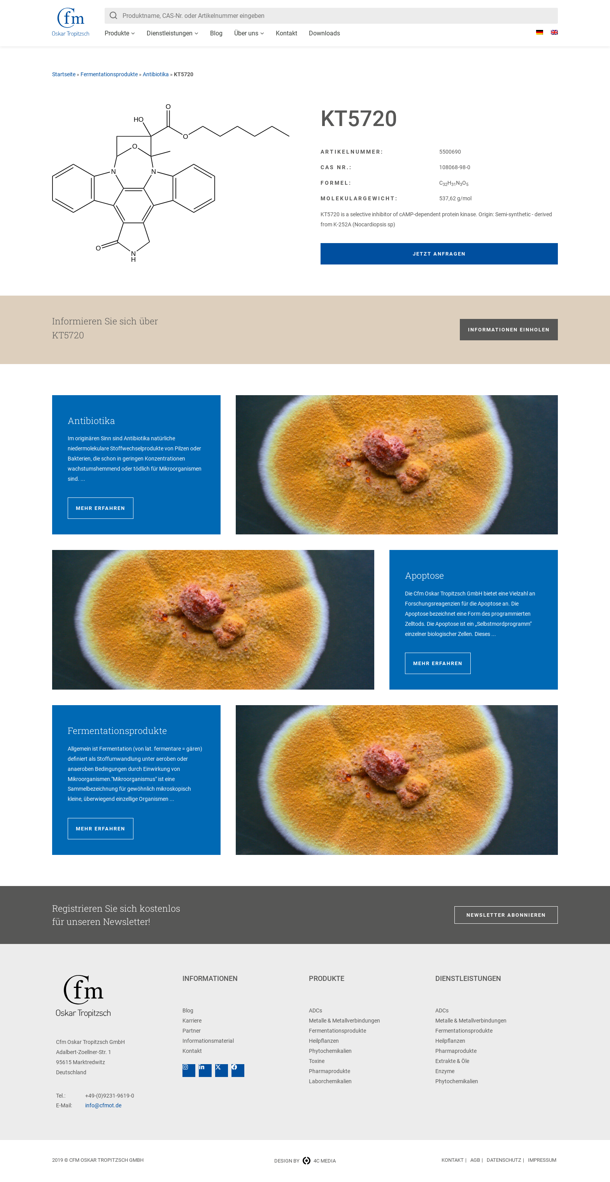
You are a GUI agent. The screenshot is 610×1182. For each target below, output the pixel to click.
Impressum (542, 1160)
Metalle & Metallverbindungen (344, 1020)
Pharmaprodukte (329, 1071)
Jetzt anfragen (439, 254)
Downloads (324, 33)
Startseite (63, 74)
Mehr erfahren (100, 508)
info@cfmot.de (103, 1105)
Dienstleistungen (170, 33)
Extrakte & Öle (452, 1061)
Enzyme (444, 1071)
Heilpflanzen (324, 1041)
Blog (216, 33)
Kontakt (286, 33)
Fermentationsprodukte (109, 74)
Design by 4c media (305, 1161)
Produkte (117, 33)
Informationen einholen (509, 330)
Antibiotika (156, 74)
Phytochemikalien (330, 1051)
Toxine (316, 1061)
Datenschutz (504, 1160)
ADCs (315, 1010)
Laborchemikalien (330, 1081)
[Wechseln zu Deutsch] (535, 32)
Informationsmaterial (208, 1041)
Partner (191, 1031)
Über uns (246, 33)
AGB (475, 1160)
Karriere (192, 1020)
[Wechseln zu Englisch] (550, 32)
